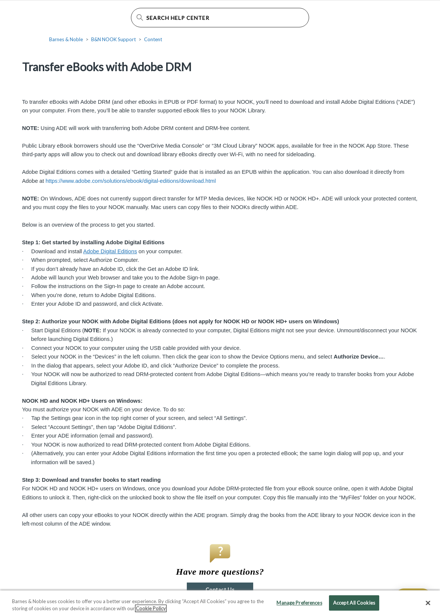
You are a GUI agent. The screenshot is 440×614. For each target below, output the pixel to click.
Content (153, 39)
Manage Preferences (299, 606)
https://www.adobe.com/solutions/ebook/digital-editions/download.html (130, 181)
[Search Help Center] (220, 17)
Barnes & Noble (66, 39)
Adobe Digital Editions (110, 251)
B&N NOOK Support (113, 39)
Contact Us (220, 589)
